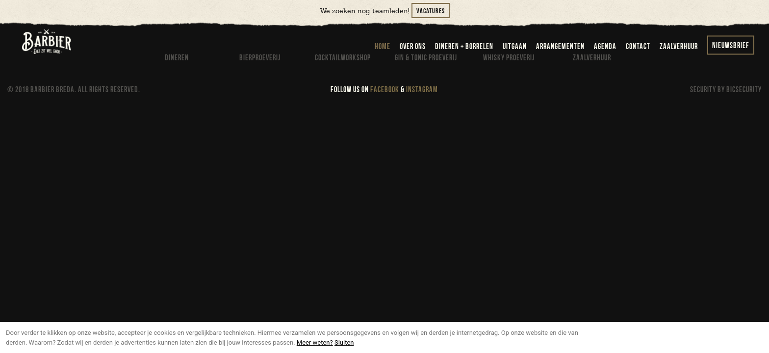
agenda (605, 46)
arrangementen (560, 46)
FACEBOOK (384, 90)
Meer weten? (315, 342)
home (382, 46)
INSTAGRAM (422, 90)
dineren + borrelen (464, 46)
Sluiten (344, 342)
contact (638, 46)
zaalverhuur (679, 46)
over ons (413, 46)
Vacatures (430, 11)
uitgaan (515, 46)
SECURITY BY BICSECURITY (726, 90)
